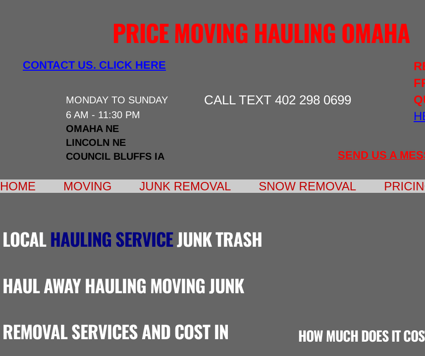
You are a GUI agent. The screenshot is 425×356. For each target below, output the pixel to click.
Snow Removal (307, 186)
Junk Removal (185, 186)
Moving (87, 186)
